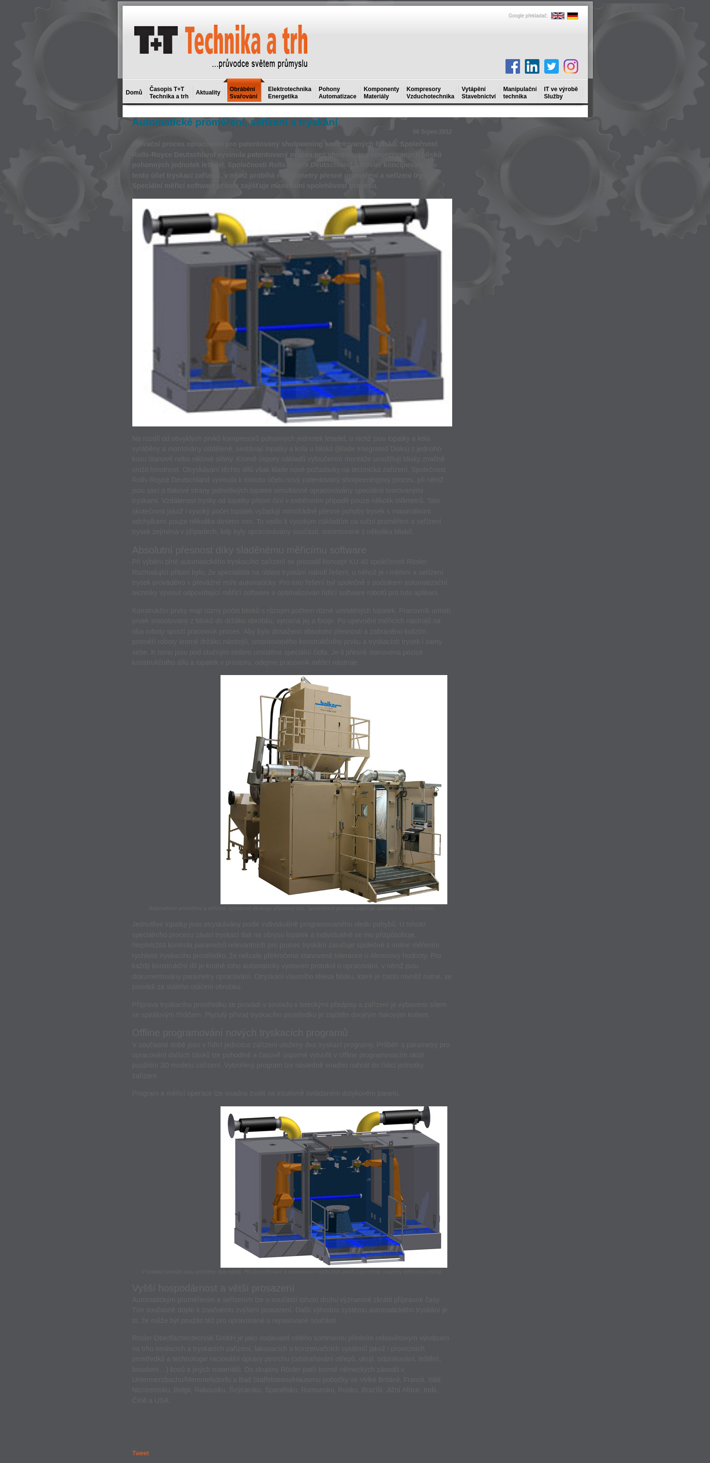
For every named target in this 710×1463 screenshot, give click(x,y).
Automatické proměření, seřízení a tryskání (235, 121)
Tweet (140, 1453)
